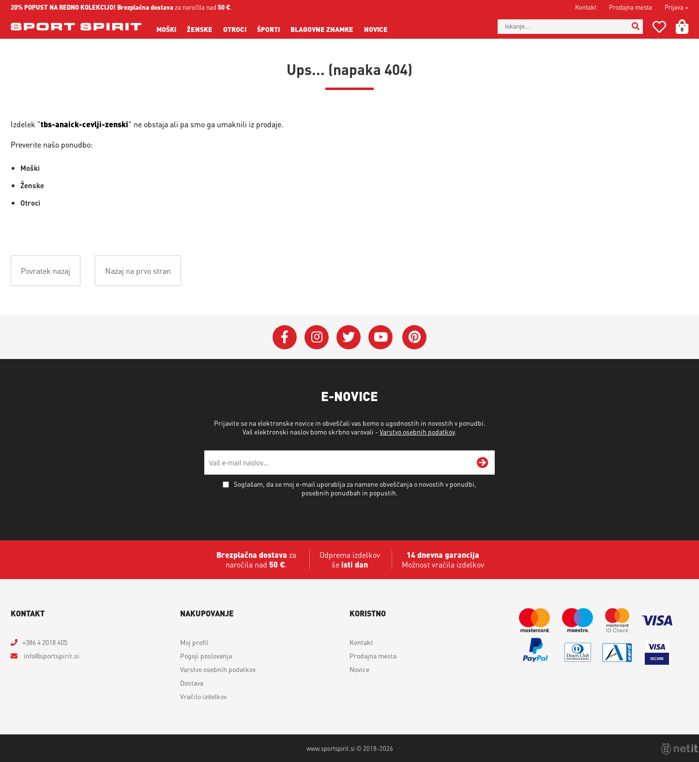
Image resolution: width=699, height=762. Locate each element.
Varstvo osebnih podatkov (417, 431)
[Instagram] (316, 337)
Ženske (200, 29)
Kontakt (585, 7)
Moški (166, 29)
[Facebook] (285, 337)
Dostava (191, 682)
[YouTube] (380, 337)
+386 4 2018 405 (44, 642)
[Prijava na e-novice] (483, 462)
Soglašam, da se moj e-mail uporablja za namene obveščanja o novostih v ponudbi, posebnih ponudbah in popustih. (355, 488)
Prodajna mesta (630, 7)
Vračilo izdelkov (203, 696)
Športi (268, 29)
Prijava (676, 7)
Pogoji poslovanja (206, 655)
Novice (376, 29)
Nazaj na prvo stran (138, 271)
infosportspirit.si (50, 655)
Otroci (234, 29)
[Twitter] (348, 337)
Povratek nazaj (45, 271)
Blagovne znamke (321, 29)
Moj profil (194, 642)
